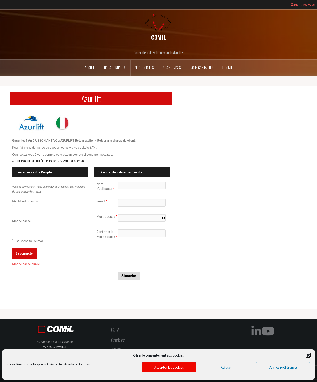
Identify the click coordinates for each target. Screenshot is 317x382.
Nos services (172, 67)
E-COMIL (227, 67)
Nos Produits (144, 67)
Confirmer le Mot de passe (106, 234)
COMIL (158, 37)
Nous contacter (202, 67)
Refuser (226, 367)
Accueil (90, 67)
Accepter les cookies (169, 367)
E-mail (101, 201)
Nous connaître (115, 67)
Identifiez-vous (303, 4)
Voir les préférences (283, 367)
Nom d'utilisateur (105, 186)
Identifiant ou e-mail (25, 201)
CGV (115, 330)
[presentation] (151, 255)
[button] (308, 355)
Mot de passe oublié (26, 264)
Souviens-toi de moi (29, 241)
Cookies (118, 340)
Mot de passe (21, 221)
